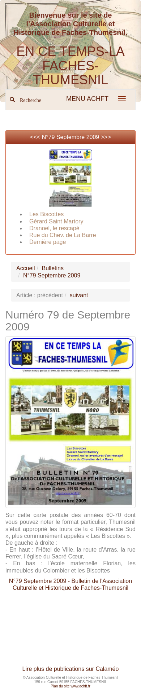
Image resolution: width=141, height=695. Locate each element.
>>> (106, 137)
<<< (36, 137)
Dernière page (47, 242)
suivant (79, 295)
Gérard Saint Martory (56, 221)
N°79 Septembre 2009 (70, 137)
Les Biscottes (46, 214)
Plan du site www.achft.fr (70, 686)
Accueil (25, 268)
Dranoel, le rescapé (54, 228)
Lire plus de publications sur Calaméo (70, 669)
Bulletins (52, 268)
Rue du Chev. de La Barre (62, 235)
